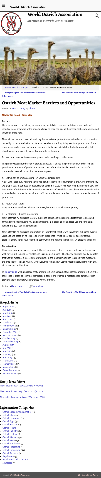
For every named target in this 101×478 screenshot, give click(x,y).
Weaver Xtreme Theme (89, 475)
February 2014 (9, 325)
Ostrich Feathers (10, 424)
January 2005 (10, 272)
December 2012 (9, 370)
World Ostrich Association (55, 14)
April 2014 (7, 319)
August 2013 (8, 345)
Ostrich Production (11, 450)
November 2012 (10, 373)
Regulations (8, 456)
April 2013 (7, 357)
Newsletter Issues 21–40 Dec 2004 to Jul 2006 (21, 391)
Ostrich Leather (9, 434)
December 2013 (9, 332)
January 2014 (8, 329)
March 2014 (8, 322)
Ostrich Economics (11, 418)
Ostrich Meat (8, 440)
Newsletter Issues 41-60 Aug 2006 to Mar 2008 (22, 397)
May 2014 (7, 316)
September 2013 (10, 341)
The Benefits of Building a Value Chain (80, 93)
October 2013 (8, 338)
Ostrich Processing (11, 447)
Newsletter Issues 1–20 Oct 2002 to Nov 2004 (21, 385)
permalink (38, 286)
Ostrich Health (9, 428)
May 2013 (7, 354)
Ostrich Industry (10, 431)
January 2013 (8, 367)
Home (8, 87)
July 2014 (6, 310)
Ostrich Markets (20, 87)
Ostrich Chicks (9, 415)
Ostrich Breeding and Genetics (16, 412)
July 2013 (6, 348)
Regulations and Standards (15, 459)
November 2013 (10, 335)
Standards (7, 463)
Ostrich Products (10, 453)
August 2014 (8, 306)
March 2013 (7, 360)
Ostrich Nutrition (10, 443)
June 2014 (7, 313)
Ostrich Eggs (8, 421)
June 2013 (7, 351)
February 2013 (9, 364)
